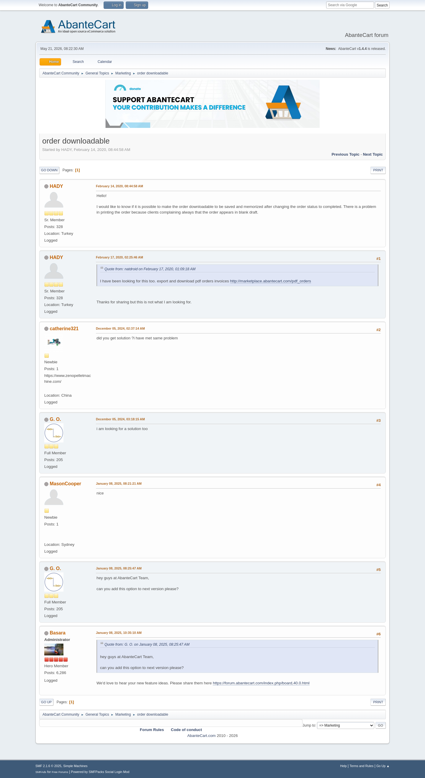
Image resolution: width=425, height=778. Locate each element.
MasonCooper (65, 483)
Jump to (309, 725)
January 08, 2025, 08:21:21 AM (119, 483)
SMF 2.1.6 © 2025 (48, 766)
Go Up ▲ (383, 766)
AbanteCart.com (201, 735)
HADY (56, 186)
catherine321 (64, 328)
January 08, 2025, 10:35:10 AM (119, 632)
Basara (57, 632)
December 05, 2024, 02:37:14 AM (120, 328)
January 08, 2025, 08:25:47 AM (119, 568)
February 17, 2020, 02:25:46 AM (119, 257)
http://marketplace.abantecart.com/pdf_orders (270, 281)
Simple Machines (75, 766)
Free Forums (60, 772)
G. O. (55, 419)
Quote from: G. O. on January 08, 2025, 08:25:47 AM (146, 644)
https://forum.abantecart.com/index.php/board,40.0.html (261, 683)
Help (343, 766)
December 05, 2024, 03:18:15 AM (120, 419)
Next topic (373, 154)
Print (378, 170)
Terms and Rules (362, 766)
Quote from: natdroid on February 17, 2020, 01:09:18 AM (149, 269)
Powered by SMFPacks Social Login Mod (100, 772)
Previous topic (345, 154)
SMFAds (40, 772)
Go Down (49, 170)
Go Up (46, 702)
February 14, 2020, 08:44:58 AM (119, 186)
